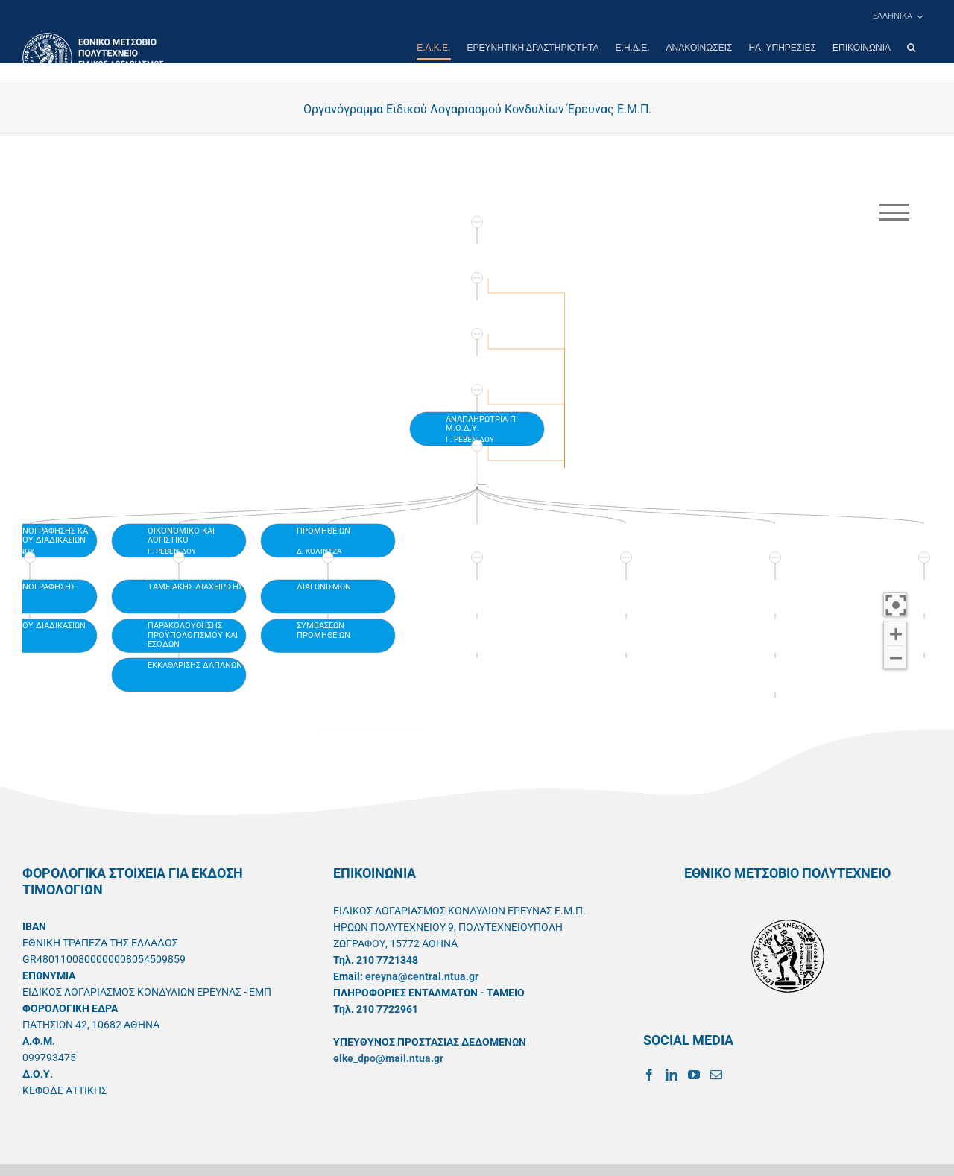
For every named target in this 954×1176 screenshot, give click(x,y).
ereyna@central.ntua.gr (421, 976)
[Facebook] (649, 1075)
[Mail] (716, 1075)
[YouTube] (694, 1075)
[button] (911, 48)
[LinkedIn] (671, 1075)
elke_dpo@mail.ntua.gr (388, 1058)
